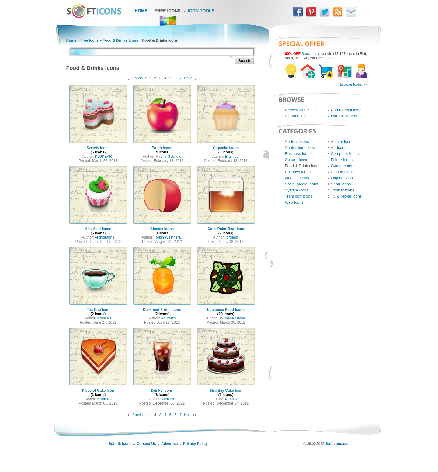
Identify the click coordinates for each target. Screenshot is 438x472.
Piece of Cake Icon (98, 390)
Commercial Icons (347, 110)
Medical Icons (297, 178)
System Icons (297, 190)
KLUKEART (104, 156)
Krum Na (104, 318)
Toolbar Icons (342, 190)
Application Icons (300, 147)
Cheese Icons (162, 229)
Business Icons (298, 153)
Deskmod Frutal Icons (162, 310)
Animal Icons (342, 141)
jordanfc (232, 237)
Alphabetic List (298, 116)
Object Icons (342, 178)
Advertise (169, 444)
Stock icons (310, 54)
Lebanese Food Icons (226, 310)
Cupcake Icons (226, 148)
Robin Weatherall (168, 237)
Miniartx (168, 399)
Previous (139, 78)
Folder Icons (342, 159)
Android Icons (297, 141)
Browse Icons (351, 84)
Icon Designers (344, 116)
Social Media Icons (301, 184)
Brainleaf (232, 156)
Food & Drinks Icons (120, 40)
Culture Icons (296, 159)
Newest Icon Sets (300, 110)
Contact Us (146, 444)
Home (141, 10)
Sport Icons (341, 184)
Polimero (168, 318)
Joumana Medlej (232, 318)
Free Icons (168, 10)
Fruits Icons (161, 148)
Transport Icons (298, 196)
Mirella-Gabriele (168, 156)
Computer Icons (345, 153)
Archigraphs (104, 237)
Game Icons (341, 166)
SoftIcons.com (338, 444)
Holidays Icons (298, 172)
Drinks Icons (162, 390)
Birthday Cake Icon (225, 390)
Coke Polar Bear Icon (225, 229)
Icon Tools (201, 10)
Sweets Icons (97, 148)
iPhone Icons (342, 172)
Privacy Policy (195, 444)
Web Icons (294, 202)
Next (188, 78)
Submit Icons (120, 444)
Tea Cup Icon (98, 310)
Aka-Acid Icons (98, 229)
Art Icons (338, 147)
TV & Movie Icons (346, 196)
